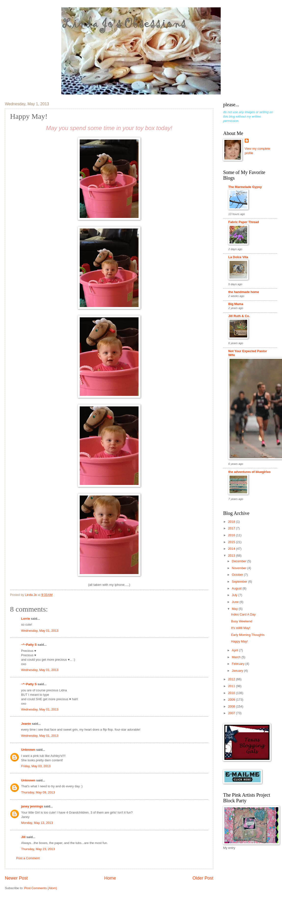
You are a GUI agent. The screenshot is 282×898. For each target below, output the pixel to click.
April (235, 650)
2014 (232, 548)
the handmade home (243, 292)
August (237, 588)
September (240, 581)
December (239, 561)
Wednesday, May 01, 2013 (39, 630)
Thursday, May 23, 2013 (38, 849)
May (235, 609)
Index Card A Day (243, 614)
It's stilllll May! (240, 628)
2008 (232, 706)
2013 (232, 555)
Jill (23, 837)
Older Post (202, 878)
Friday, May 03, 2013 (36, 766)
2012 (232, 679)
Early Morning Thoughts (247, 635)
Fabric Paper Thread (243, 222)
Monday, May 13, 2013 (37, 823)
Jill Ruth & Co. (239, 316)
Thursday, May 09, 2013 (38, 792)
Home (110, 878)
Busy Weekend (241, 621)
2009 (232, 699)
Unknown (28, 749)
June (236, 602)
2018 (232, 521)
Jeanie (26, 723)
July (235, 595)
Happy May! (239, 641)
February (238, 664)
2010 (232, 693)
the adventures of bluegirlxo (249, 472)
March (236, 657)
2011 (232, 686)
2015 (232, 542)
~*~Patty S (29, 644)
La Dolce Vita (238, 257)
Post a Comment (28, 858)
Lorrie (25, 618)
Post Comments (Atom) (40, 888)
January (238, 670)
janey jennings (32, 806)
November (239, 568)
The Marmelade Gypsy (245, 187)
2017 (232, 528)
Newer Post (16, 878)
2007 (232, 713)
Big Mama (235, 304)
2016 (232, 535)
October (238, 574)
